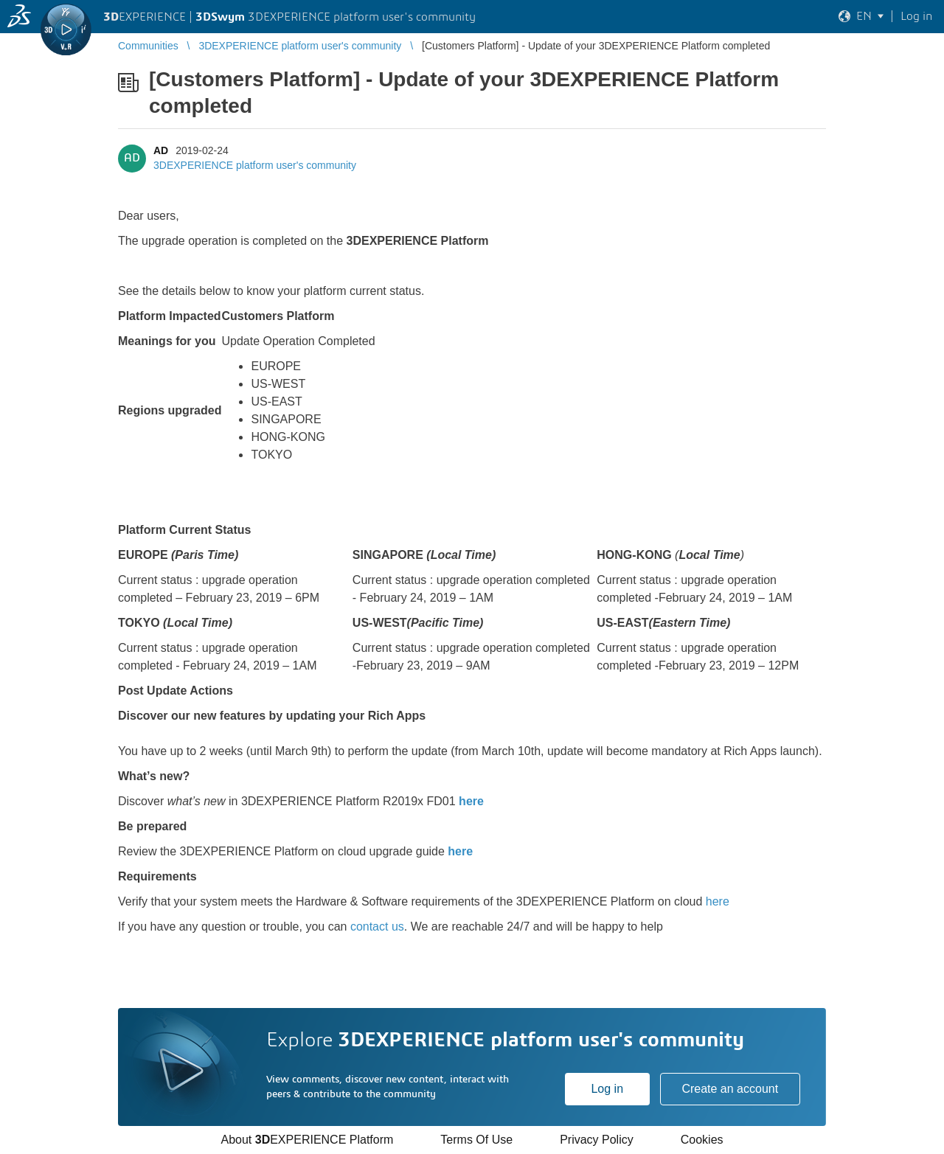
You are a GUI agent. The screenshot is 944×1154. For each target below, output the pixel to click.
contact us (377, 926)
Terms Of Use (476, 1139)
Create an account (729, 1088)
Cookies (702, 1139)
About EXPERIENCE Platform (307, 1139)
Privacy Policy (597, 1139)
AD (160, 150)
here (471, 801)
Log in (607, 1088)
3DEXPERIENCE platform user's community (254, 165)
